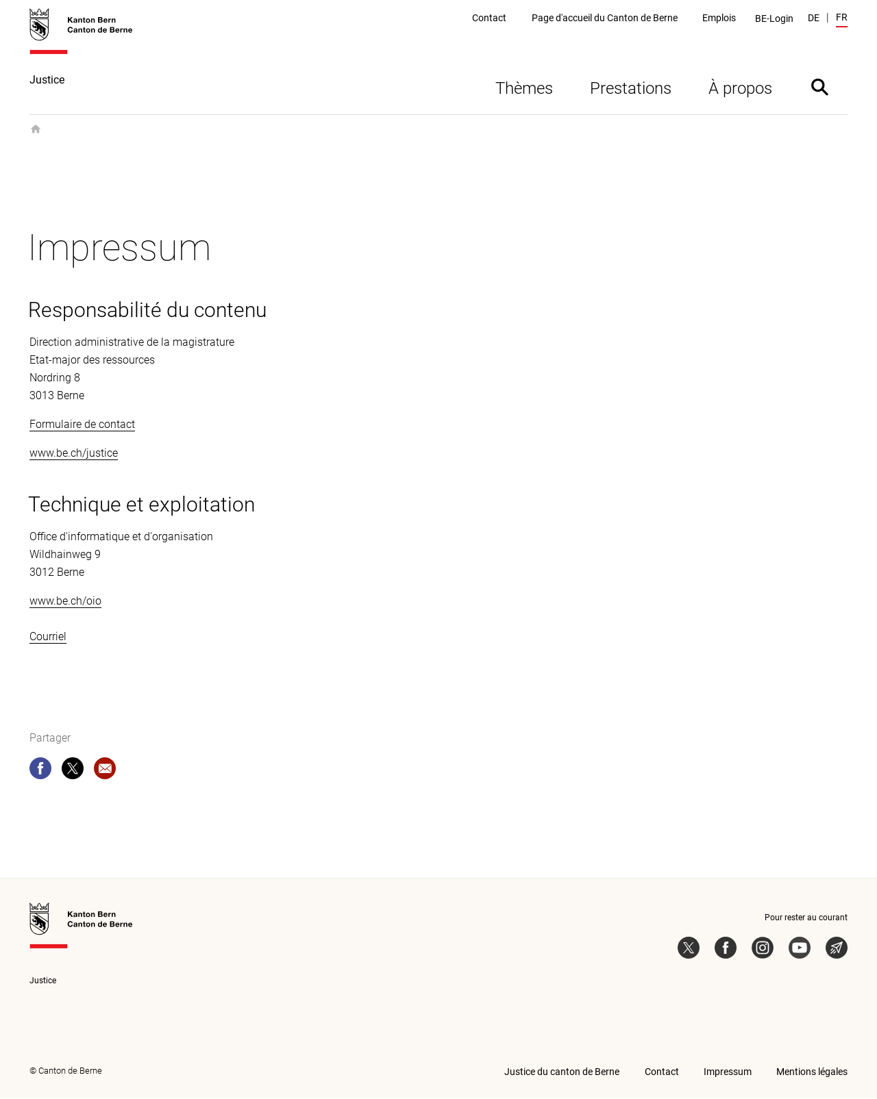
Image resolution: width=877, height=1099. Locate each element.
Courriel (47, 637)
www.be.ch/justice (73, 454)
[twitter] (73, 772)
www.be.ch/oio (65, 602)
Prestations (630, 89)
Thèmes (524, 89)
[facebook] (40, 772)
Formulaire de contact (82, 425)
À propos (740, 89)
